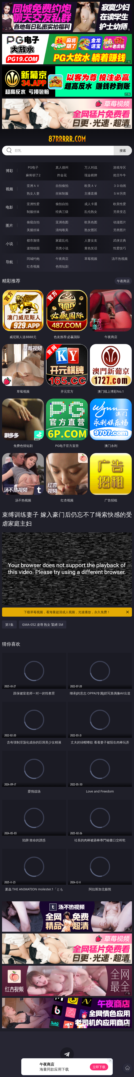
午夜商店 (62, 258)
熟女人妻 (33, 193)
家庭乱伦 (62, 240)
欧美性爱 (119, 204)
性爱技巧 (119, 248)
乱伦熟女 (90, 211)
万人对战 (90, 167)
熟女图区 (90, 230)
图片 (9, 225)
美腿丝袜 (33, 230)
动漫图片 (119, 222)
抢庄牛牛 (119, 175)
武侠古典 (119, 240)
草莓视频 (90, 258)
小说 (9, 243)
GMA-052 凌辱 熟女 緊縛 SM (42, 624)
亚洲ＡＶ (33, 185)
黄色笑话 (90, 248)
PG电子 (33, 167)
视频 (9, 188)
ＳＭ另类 (119, 193)
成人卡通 (90, 204)
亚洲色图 (62, 222)
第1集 (9, 624)
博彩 (9, 170)
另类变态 (119, 211)
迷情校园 (33, 248)
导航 (9, 261)
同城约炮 (33, 258)
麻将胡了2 (33, 175)
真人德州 (62, 167)
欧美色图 (90, 222)
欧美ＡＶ (90, 185)
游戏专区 (119, 167)
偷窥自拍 (33, 222)
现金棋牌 (90, 175)
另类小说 (62, 248)
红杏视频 (33, 266)
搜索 (123, 150)
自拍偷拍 (62, 185)
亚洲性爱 (33, 204)
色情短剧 (62, 266)
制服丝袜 (33, 211)
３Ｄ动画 (119, 185)
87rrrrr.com (67, 138)
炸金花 (62, 175)
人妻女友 (90, 240)
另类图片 (119, 230)
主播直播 (90, 193)
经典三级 (62, 211)
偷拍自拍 (62, 204)
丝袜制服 (62, 193)
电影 (9, 207)
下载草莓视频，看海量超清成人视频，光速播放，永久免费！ (77, 612)
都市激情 (33, 240)
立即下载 (99, 1067)
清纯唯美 (62, 230)
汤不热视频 (120, 258)
